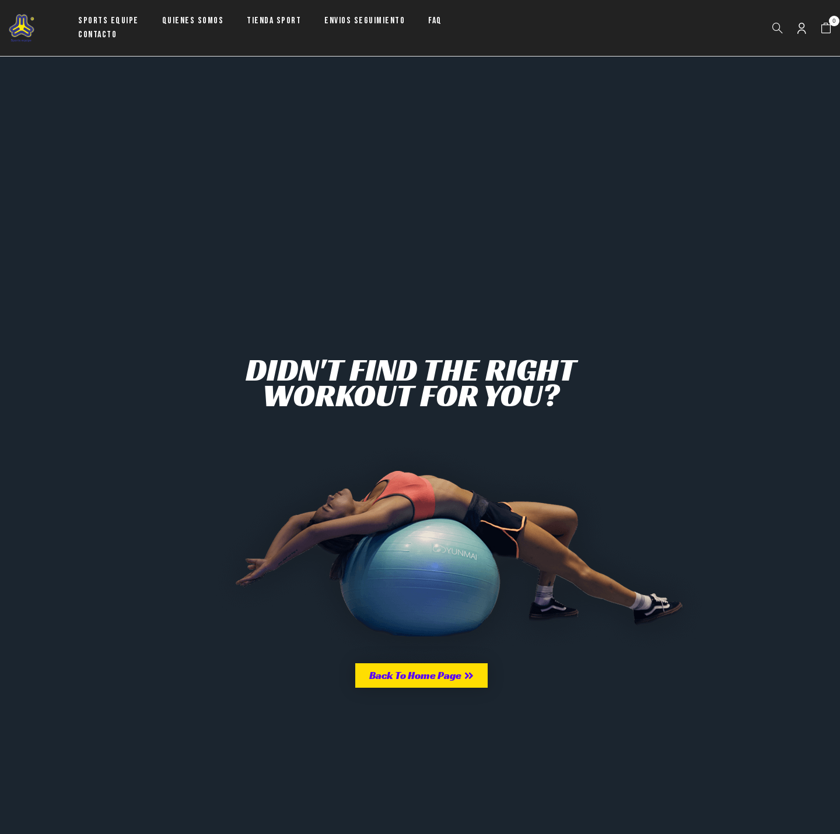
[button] (826, 28)
